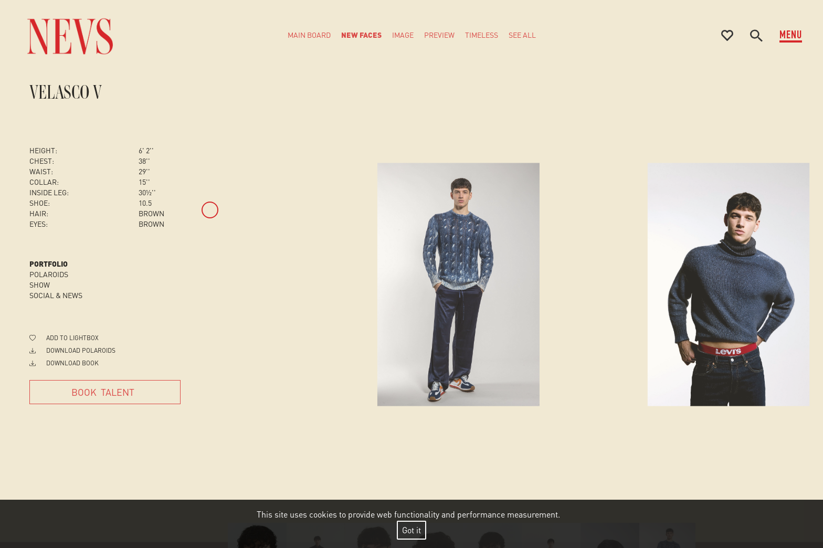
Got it (411, 529)
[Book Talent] (105, 392)
